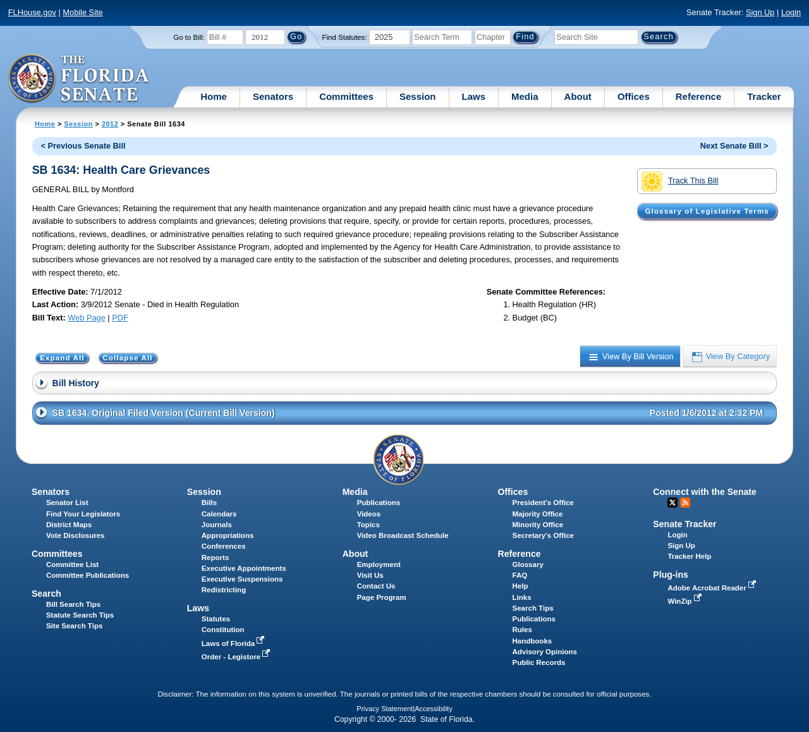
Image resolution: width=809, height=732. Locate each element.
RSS (685, 502)
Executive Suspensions (242, 579)
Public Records (539, 662)
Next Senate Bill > (734, 145)
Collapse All (127, 358)
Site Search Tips (74, 626)
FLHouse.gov (32, 12)
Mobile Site (82, 12)
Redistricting (224, 590)
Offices (633, 96)
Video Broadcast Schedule (403, 535)
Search (46, 594)
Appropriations (228, 535)
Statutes (216, 619)
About (578, 96)
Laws (474, 96)
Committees (346, 96)
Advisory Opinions (545, 652)
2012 (110, 124)
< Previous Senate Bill (82, 145)
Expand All (62, 358)
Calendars (219, 514)
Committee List (72, 564)
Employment (379, 564)
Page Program (381, 597)
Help (520, 586)
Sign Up (760, 12)
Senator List (67, 502)
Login (791, 12)
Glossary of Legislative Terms (707, 211)
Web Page (87, 317)
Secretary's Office (543, 535)
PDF (120, 317)
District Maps (69, 524)
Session (417, 96)
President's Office (543, 502)
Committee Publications (87, 575)
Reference (699, 96)
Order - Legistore (237, 657)
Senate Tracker (684, 524)
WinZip (685, 601)
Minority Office (538, 524)
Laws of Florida (234, 643)
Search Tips (533, 608)
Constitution (223, 629)
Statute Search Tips (80, 615)
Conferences (224, 546)
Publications (378, 502)
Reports (215, 557)
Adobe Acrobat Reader (712, 588)
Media (524, 96)
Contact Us (376, 586)
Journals (217, 524)
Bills (209, 502)
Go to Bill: (189, 37)
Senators (273, 96)
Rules (522, 629)
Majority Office (538, 514)
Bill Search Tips (73, 604)
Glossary (528, 564)
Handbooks (532, 641)
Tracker (764, 96)
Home (213, 96)
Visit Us (370, 575)
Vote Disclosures (75, 535)
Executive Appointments (244, 568)
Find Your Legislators (83, 514)
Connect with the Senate (704, 492)
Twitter (672, 502)
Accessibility (434, 708)
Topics (368, 524)
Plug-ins (670, 575)
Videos (369, 514)
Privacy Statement (384, 708)
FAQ (520, 575)
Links (522, 597)
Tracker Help (689, 556)
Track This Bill (680, 181)
